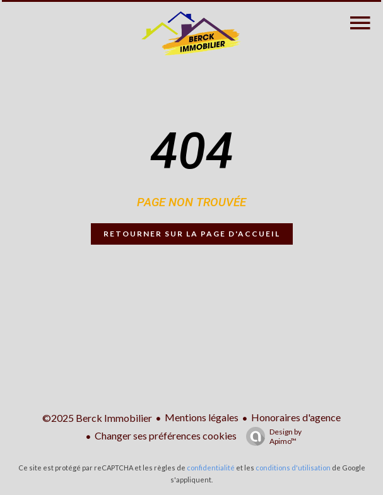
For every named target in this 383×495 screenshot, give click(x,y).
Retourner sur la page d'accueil (191, 233)
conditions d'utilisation (293, 467)
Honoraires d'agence (296, 417)
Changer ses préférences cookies (166, 435)
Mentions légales (202, 417)
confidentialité (211, 467)
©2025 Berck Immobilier (97, 418)
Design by (271, 436)
